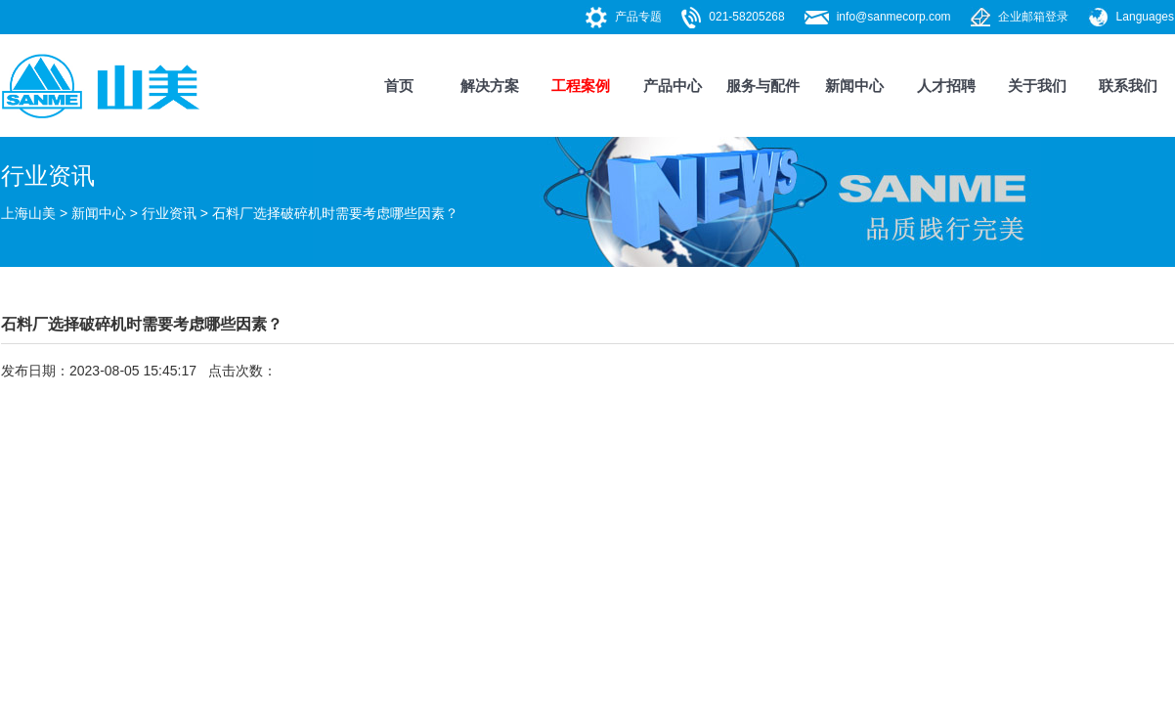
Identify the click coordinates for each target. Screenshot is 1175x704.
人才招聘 (946, 85)
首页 (398, 85)
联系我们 (1128, 85)
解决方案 (489, 85)
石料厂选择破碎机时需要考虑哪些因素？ (335, 213)
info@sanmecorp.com (894, 16)
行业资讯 (169, 213)
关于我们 (1037, 85)
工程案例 (580, 85)
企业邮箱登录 (1033, 16)
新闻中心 (854, 85)
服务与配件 (763, 85)
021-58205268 (746, 16)
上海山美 (28, 213)
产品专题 (638, 16)
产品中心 (672, 85)
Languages (1145, 16)
